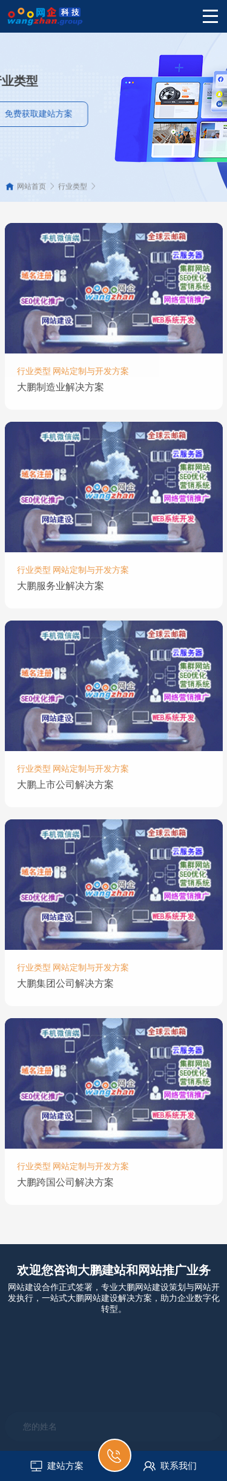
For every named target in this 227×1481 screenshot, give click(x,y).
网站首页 (31, 191)
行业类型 (72, 191)
